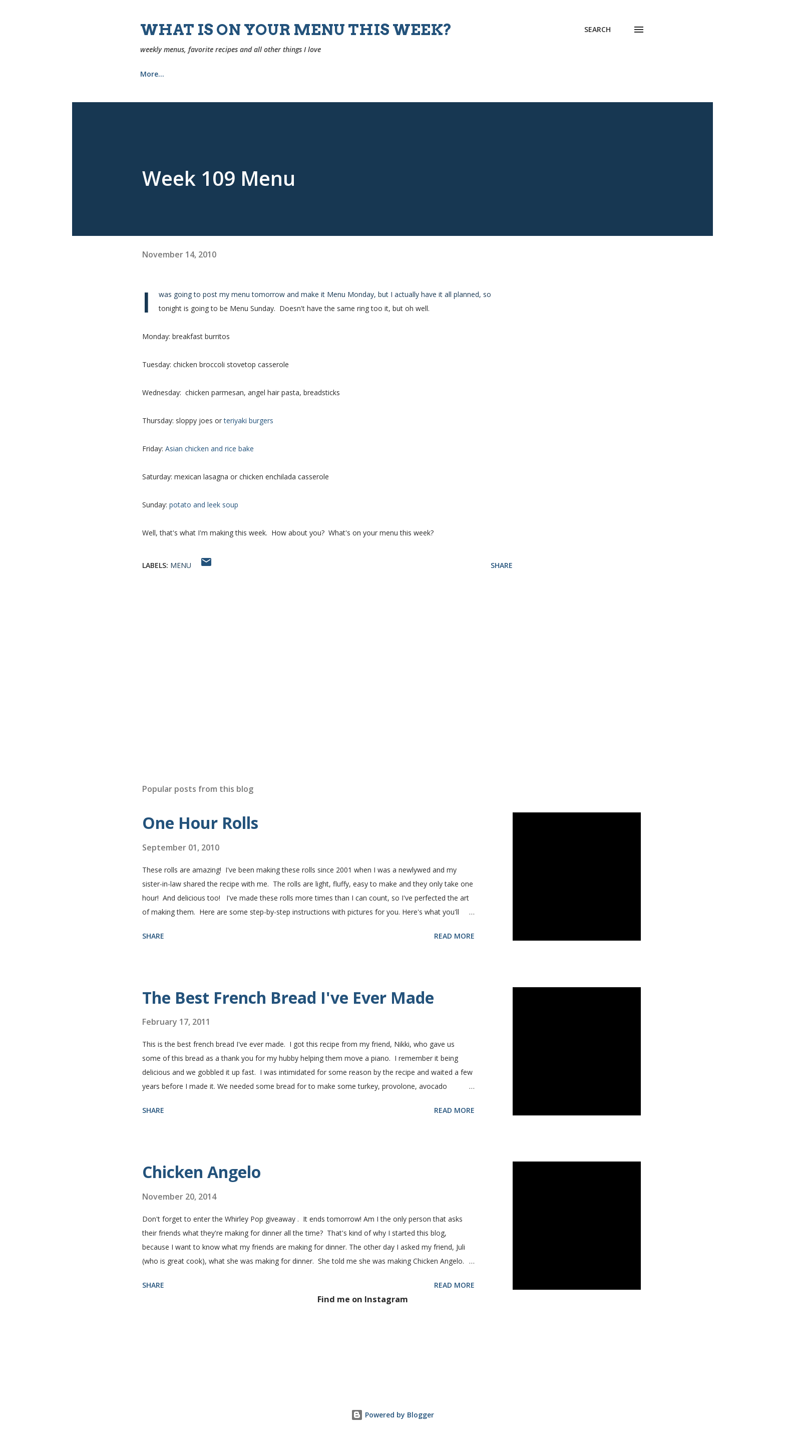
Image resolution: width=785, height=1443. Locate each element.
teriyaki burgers (248, 420)
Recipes (203, 74)
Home (150, 74)
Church (320, 74)
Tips (469, 74)
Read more (454, 936)
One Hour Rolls (200, 822)
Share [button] (502, 565)
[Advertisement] (311, 659)
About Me (262, 74)
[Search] (597, 29)
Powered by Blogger (392, 1414)
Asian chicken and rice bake (209, 448)
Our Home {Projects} (397, 74)
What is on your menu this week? (296, 30)
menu (180, 565)
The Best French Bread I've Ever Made (288, 997)
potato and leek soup (203, 504)
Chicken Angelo (201, 1172)
